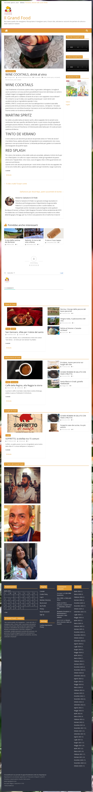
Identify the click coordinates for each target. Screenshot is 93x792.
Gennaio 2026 (78, 600)
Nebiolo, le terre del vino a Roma (33, 241)
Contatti (42, 591)
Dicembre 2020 (78, 760)
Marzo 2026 (77, 594)
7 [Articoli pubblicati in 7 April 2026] (10, 599)
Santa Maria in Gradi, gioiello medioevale (71, 382)
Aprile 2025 (77, 620)
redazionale (22, 334)
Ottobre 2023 (78, 673)
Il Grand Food (17, 18)
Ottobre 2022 (78, 702)
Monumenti (14, 382)
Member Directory (45, 600)
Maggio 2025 (78, 617)
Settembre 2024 (78, 641)
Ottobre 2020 (78, 766)
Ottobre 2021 (78, 731)
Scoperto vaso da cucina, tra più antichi (73, 426)
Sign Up (42, 614)
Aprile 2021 (77, 748)
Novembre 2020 (79, 763)
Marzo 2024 (77, 658)
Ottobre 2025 (78, 609)
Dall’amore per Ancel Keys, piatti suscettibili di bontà (42, 192)
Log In (42, 597)
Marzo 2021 (77, 751)
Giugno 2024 (77, 649)
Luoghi (8, 435)
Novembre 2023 (79, 670)
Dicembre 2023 (78, 667)
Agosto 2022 (78, 707)
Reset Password (44, 611)
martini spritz (50, 77)
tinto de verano (9, 79)
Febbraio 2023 (78, 690)
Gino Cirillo (60, 598)
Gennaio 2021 (78, 757)
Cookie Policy (44, 594)
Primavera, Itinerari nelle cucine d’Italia (36, 2)
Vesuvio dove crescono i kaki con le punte (64, 622)
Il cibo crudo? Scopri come (15, 183)
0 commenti (36, 77)
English (68, 104)
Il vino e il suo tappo (53, 240)
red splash (57, 77)
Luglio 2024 (77, 646)
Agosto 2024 (78, 643)
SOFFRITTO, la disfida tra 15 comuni (22, 438)
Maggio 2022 (78, 710)
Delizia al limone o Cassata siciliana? (70, 329)
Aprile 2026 (77, 591)
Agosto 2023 (78, 678)
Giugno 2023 (77, 681)
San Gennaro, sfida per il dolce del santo (24, 332)
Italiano (68, 102)
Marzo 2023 (77, 687)
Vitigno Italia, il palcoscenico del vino (72, 320)
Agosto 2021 (78, 737)
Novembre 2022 (79, 699)
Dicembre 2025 (78, 603)
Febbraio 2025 (78, 626)
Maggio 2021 (78, 745)
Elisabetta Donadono (63, 611)
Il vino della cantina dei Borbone (12, 241)
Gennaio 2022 (78, 722)
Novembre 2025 (79, 606)
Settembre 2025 (78, 611)
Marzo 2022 (77, 716)
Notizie (13, 329)
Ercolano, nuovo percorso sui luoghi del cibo (71, 363)
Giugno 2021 (77, 742)
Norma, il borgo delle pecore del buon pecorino (73, 310)
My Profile (43, 606)
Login (61, 273)
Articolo (8, 175)
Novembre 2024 (79, 635)
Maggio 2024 (78, 652)
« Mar (5, 612)
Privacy (42, 609)
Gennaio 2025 (78, 629)
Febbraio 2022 (78, 719)
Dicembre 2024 (78, 632)
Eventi (7, 329)
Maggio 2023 (78, 684)
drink (44, 77)
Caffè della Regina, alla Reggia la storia (23, 385)
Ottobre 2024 (78, 638)
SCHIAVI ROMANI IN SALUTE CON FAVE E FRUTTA (73, 373)
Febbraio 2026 (78, 597)
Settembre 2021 (78, 734)
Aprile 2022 (77, 713)
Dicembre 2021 (78, 725)
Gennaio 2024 (78, 664)
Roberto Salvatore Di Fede (25, 77)
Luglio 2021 (77, 739)
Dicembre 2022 (78, 696)
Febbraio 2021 (78, 754)
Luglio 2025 (77, 614)
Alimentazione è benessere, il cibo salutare (62, 615)
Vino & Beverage (10, 71)
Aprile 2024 (77, 655)
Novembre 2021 (79, 728)
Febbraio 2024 (78, 661)
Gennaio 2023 (78, 693)
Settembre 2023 (78, 675)
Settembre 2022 (78, 705)
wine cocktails (17, 79)
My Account (43, 603)
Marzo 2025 (77, 623)
